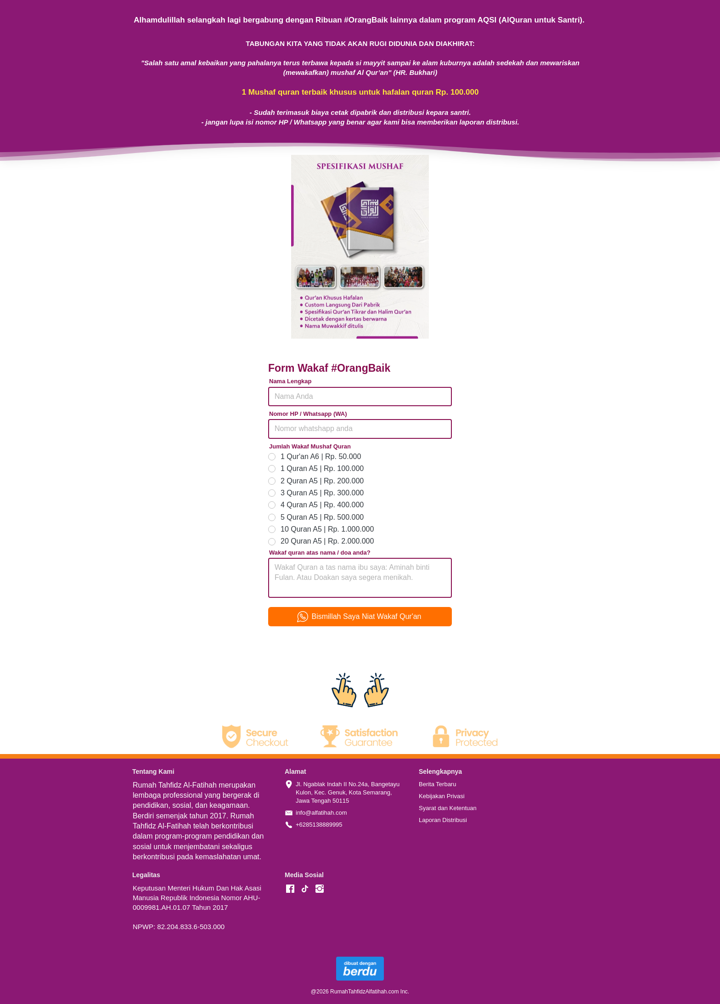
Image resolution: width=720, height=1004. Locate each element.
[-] (290, 889)
